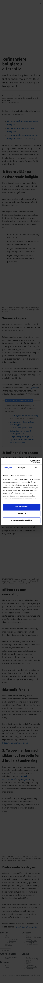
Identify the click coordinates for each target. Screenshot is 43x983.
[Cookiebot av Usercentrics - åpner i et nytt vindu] (30, 461)
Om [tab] (35, 468)
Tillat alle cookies (21, 507)
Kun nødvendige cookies (21, 520)
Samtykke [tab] (8, 468)
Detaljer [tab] (21, 468)
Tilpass (21, 513)
